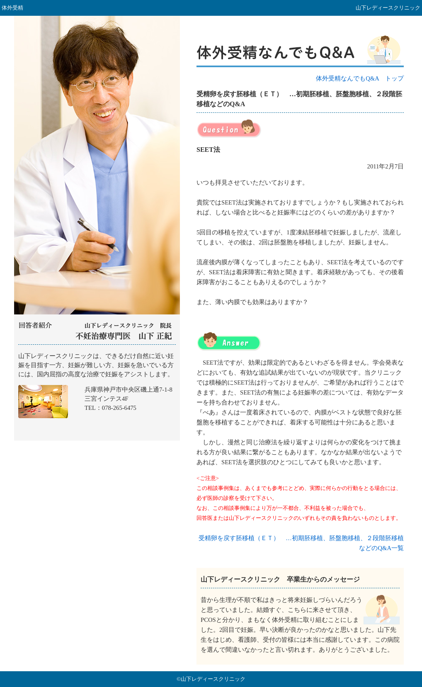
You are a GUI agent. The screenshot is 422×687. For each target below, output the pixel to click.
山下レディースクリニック (97, 392)
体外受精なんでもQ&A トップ (360, 78)
